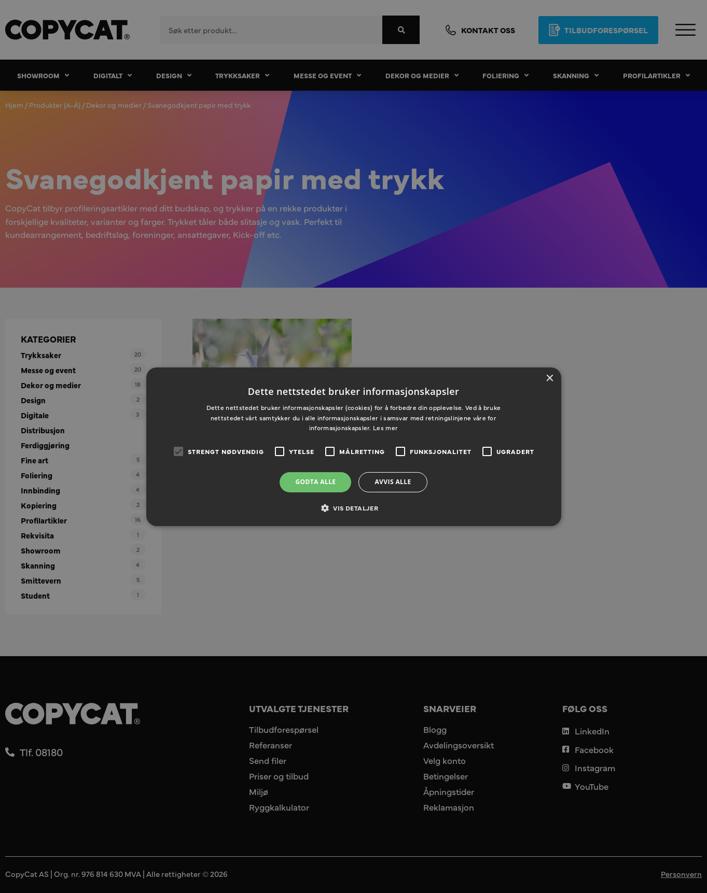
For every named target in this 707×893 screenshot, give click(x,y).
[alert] (353, 446)
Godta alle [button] (315, 481)
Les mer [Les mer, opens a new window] (385, 427)
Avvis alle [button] (393, 481)
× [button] (549, 378)
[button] (353, 508)
